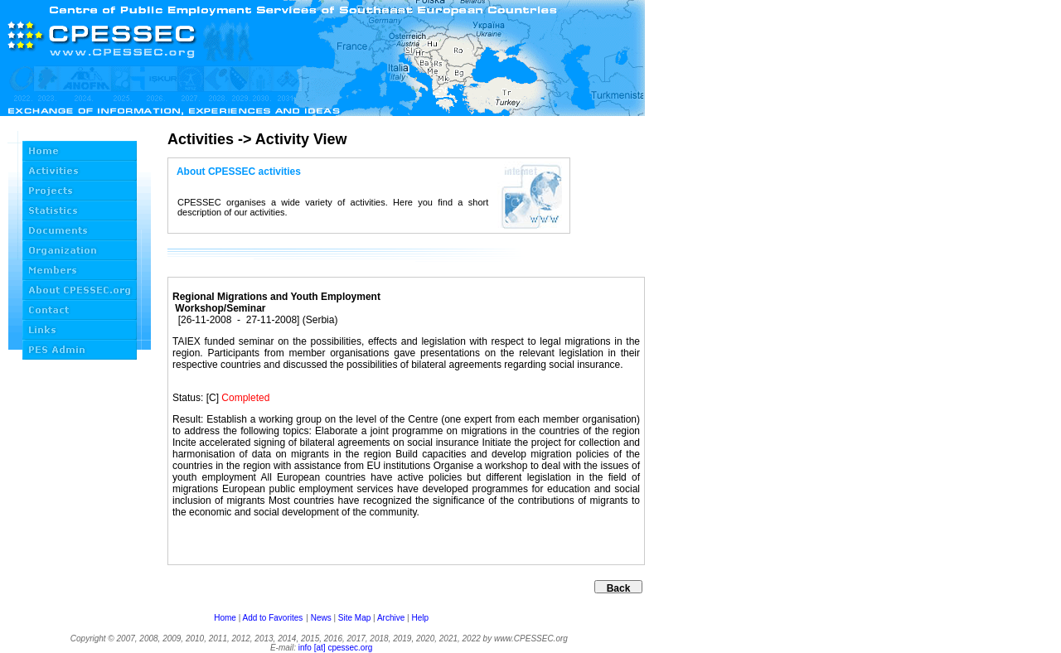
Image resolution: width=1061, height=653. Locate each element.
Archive (391, 617)
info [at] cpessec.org (335, 647)
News (321, 617)
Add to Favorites (272, 617)
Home (225, 617)
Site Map (354, 617)
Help (420, 617)
